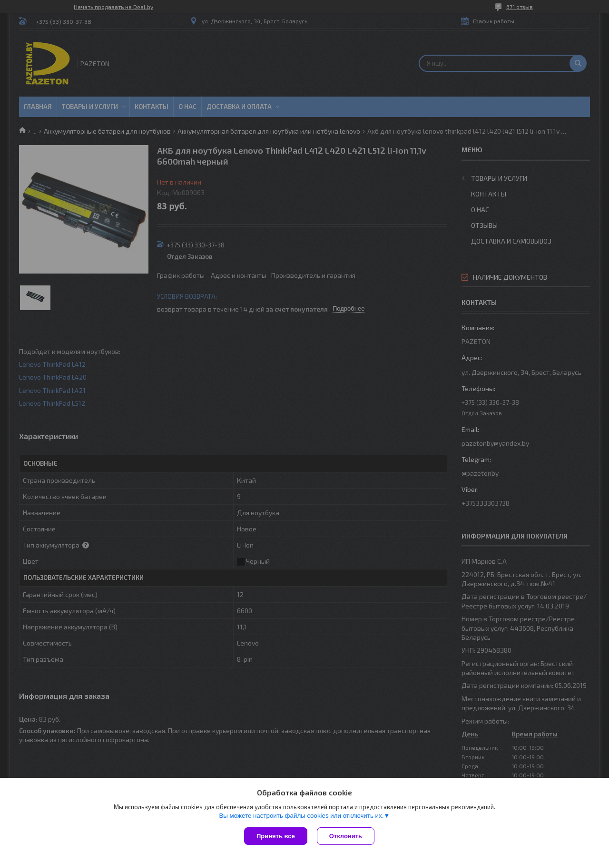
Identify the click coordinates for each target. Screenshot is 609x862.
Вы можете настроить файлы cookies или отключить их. (301, 815)
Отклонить (345, 836)
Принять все (275, 836)
